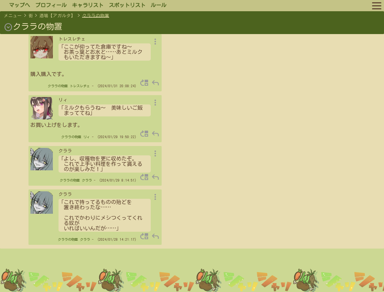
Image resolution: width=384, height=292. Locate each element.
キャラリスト (88, 5)
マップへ (19, 5)
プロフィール (51, 5)
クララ (87, 180)
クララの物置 (95, 15)
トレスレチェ (80, 86)
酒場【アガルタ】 (57, 15)
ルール (158, 5)
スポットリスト (127, 5)
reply (155, 82)
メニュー (13, 15)
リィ (86, 137)
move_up (144, 82)
